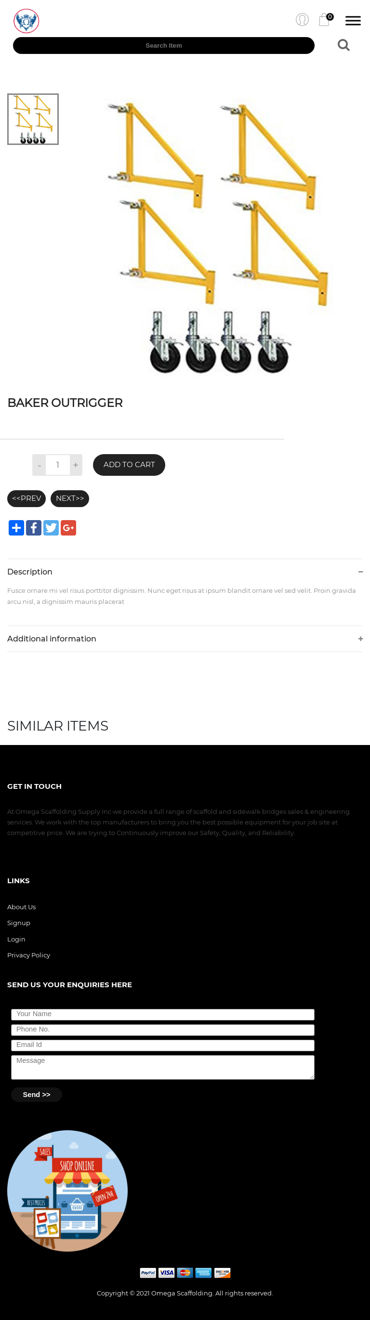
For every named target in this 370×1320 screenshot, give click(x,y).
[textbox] (164, 45)
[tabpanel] (219, 236)
